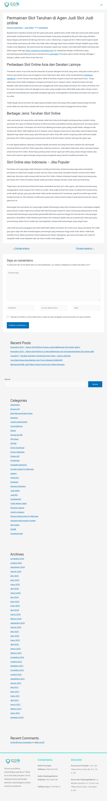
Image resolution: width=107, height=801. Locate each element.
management (15, 499)
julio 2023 (14, 631)
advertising (15, 405)
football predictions (18, 465)
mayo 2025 (15, 584)
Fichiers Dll (14, 456)
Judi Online (29, 27)
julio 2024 (14, 597)
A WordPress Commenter (21, 742)
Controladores (16, 426)
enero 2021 (15, 713)
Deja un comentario (15, 27)
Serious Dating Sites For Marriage (24, 516)
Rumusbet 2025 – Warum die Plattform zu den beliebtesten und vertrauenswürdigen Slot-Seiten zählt (52, 351)
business (14, 418)
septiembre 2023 (17, 623)
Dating (13, 430)
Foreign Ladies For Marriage (22, 469)
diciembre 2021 (17, 666)
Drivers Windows (17, 452)
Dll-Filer (13, 443)
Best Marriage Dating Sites (21, 413)
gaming (13, 473)
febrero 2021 (16, 709)
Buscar (7, 379)
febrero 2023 (16, 653)
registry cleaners (17, 512)
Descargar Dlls (16, 435)
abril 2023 (14, 644)
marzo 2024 (15, 614)
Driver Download (17, 448)
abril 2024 (14, 610)
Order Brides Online (18, 503)
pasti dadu (53, 54)
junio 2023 (14, 636)
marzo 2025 (15, 593)
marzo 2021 (15, 704)
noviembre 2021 (17, 670)
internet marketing (18, 486)
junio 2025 (14, 580)
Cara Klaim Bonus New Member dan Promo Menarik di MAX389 (36, 360)
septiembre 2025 (17, 567)
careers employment (18, 422)
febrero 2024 (16, 619)
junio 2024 (14, 601)
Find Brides (15, 460)
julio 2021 (14, 687)
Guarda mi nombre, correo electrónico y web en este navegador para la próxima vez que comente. (50, 317)
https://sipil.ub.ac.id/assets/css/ (39, 50)
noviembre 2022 (17, 657)
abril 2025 (14, 588)
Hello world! (39, 742)
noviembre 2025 (17, 558)
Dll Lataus (14, 439)
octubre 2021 (16, 674)
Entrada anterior (21, 248)
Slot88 (13, 529)
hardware (14, 482)
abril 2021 (14, 700)
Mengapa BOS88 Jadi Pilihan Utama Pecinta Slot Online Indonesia (37, 364)
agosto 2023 (15, 627)
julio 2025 (14, 576)
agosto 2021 (15, 683)
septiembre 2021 (17, 679)
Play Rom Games (17, 508)
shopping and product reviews (23, 520)
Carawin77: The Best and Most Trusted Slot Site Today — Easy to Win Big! (40, 356)
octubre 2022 (16, 661)
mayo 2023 (15, 640)
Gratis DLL (14, 477)
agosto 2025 (15, 571)
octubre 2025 (16, 563)
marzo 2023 (15, 649)
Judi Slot (14, 495)
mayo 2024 (15, 606)
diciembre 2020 (17, 717)
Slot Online (14, 525)
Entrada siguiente (85, 248)
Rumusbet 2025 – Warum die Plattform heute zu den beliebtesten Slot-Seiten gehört (45, 347)
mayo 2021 (15, 696)
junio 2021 (14, 691)
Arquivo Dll (15, 409)
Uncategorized (16, 533)
